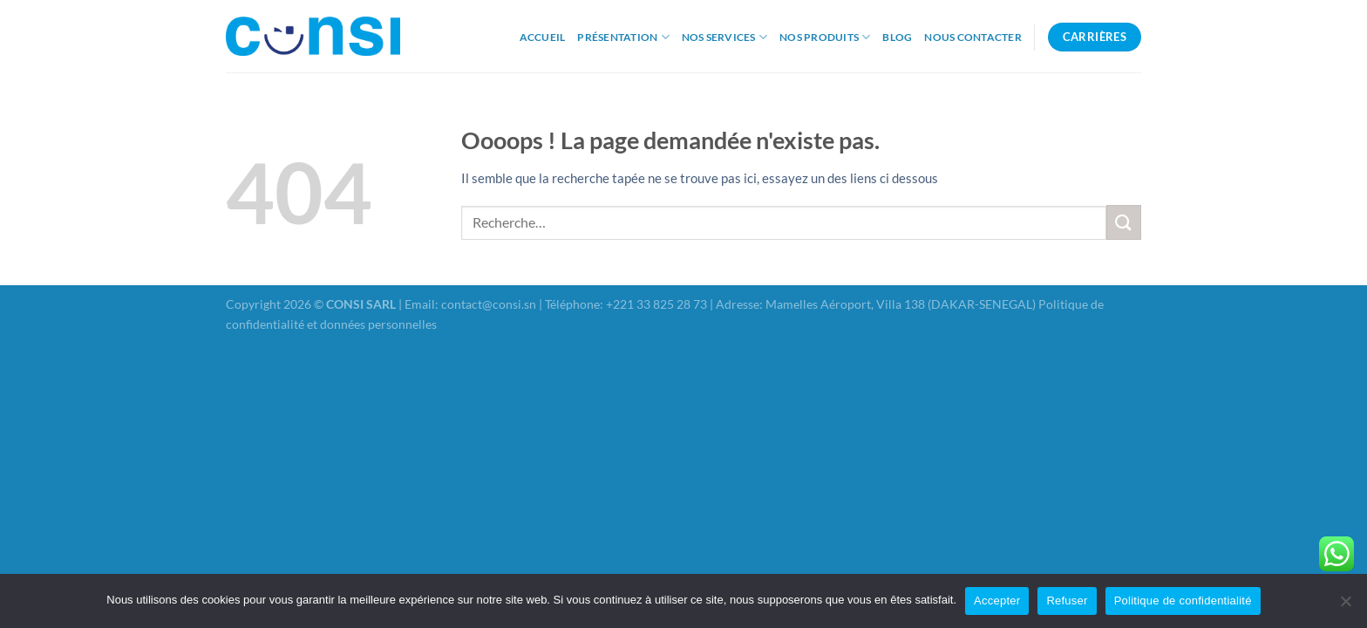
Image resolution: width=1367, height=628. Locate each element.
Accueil (543, 37)
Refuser (1066, 600)
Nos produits (824, 37)
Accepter (997, 600)
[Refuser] (1345, 606)
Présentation (623, 37)
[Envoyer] (1123, 222)
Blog (897, 37)
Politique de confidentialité (1183, 600)
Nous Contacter (972, 37)
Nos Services (724, 37)
